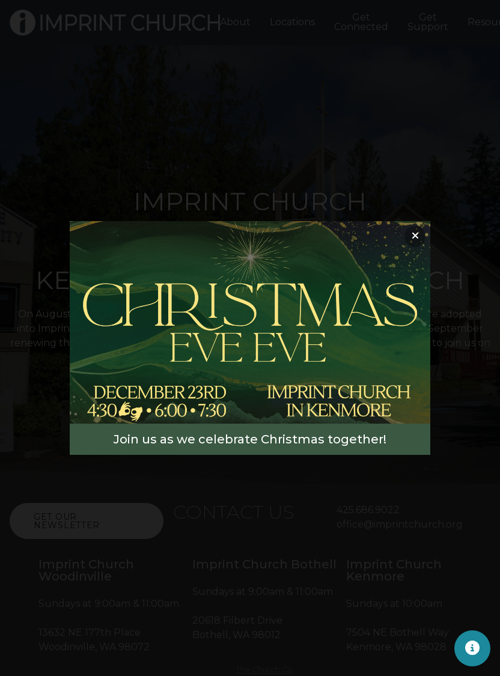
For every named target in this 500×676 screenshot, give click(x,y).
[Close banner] (414, 236)
